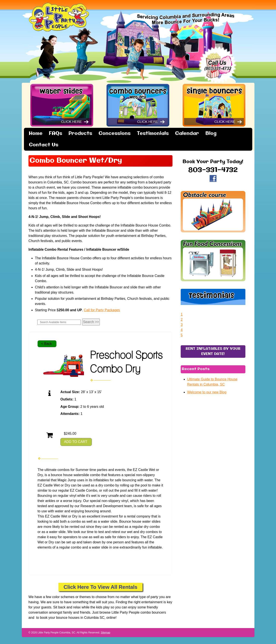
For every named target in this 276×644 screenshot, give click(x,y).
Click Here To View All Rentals (100, 587)
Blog (210, 133)
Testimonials (153, 133)
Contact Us (43, 145)
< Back (46, 343)
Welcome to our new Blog (206, 457)
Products (80, 133)
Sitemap (105, 632)
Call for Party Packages (102, 310)
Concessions (114, 133)
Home (35, 133)
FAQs (55, 133)
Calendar (187, 133)
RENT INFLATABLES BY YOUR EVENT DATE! (213, 416)
